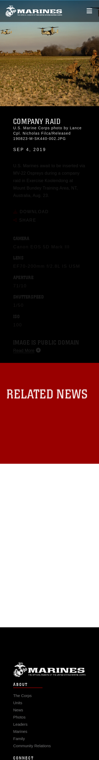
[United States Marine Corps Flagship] (33, 10)
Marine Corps (49, 675)
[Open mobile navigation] (89, 11)
